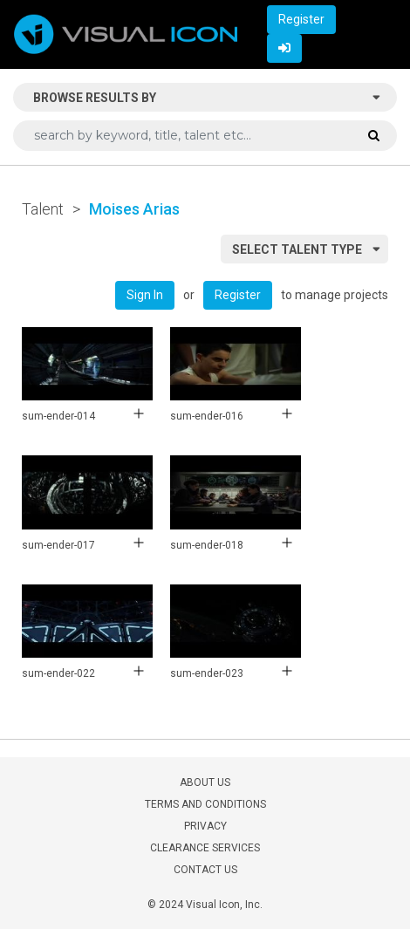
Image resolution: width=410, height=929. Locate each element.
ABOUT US (205, 782)
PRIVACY (205, 826)
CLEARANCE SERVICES (205, 848)
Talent (43, 209)
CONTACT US (205, 870)
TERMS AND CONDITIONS (205, 804)
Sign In (144, 295)
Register (301, 19)
